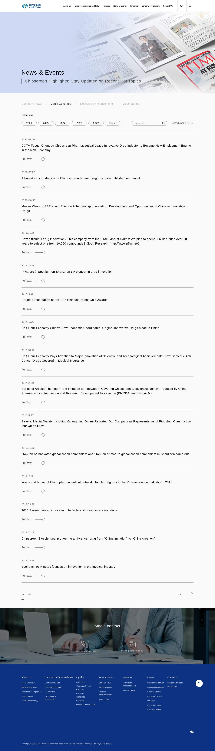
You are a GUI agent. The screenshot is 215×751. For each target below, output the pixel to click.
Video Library (131, 103)
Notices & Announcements (97, 103)
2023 (79, 123)
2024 (62, 123)
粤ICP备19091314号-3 (102, 744)
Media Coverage (60, 103)
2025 (46, 123)
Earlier (112, 123)
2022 (96, 123)
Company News (32, 103)
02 (29, 599)
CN (181, 6)
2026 (29, 123)
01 (23, 599)
